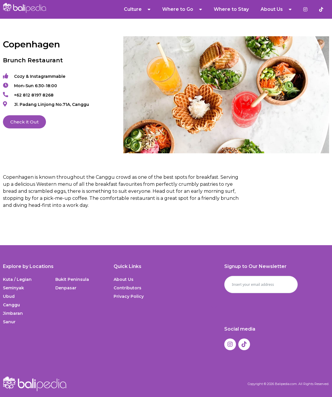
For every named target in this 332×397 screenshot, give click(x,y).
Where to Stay (231, 9)
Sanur (9, 321)
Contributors (127, 288)
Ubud (9, 296)
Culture (137, 9)
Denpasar (65, 288)
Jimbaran (13, 313)
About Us (276, 9)
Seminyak (13, 288)
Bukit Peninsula (72, 279)
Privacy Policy (129, 296)
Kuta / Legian (17, 279)
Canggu (11, 304)
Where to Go (182, 9)
